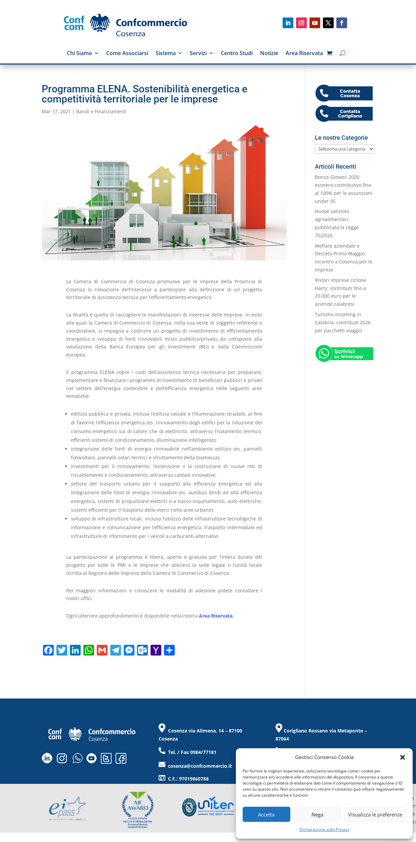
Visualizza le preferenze (375, 814)
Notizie (269, 54)
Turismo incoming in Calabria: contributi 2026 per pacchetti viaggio (343, 322)
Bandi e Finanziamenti (101, 111)
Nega (317, 814)
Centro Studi (237, 54)
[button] (402, 757)
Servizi (198, 54)
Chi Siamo (79, 54)
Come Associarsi (127, 54)
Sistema (166, 54)
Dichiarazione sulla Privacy (324, 829)
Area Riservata (304, 54)
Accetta (266, 814)
